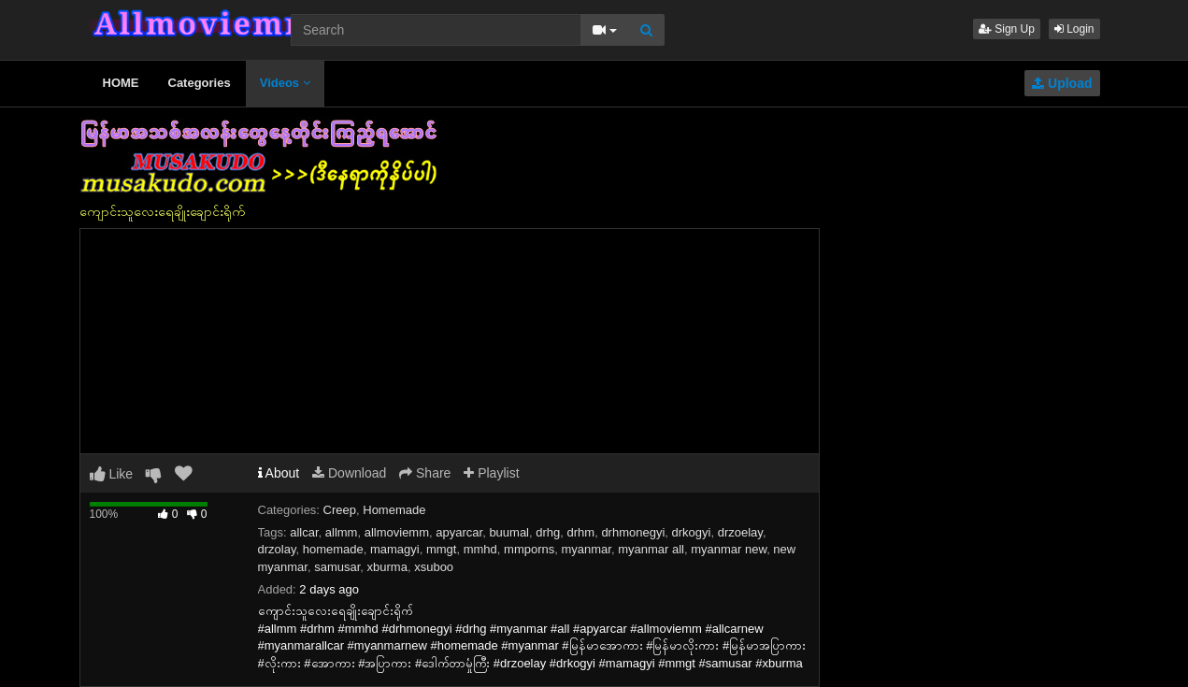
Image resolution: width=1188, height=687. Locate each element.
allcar (304, 532)
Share (425, 472)
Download (349, 472)
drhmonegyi (633, 532)
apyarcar (459, 532)
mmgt (441, 549)
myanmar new (728, 549)
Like (112, 473)
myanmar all (651, 549)
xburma (387, 567)
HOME (121, 83)
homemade (333, 549)
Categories (199, 83)
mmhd (480, 549)
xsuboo (433, 567)
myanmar (585, 549)
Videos (285, 83)
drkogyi (691, 532)
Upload (1062, 83)
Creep (339, 510)
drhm (581, 532)
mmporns (529, 549)
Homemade (394, 510)
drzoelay (740, 532)
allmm (341, 532)
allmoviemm (397, 532)
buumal (509, 532)
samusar (337, 567)
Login (1074, 29)
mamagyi (395, 549)
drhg (548, 532)
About (279, 472)
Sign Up (1007, 29)
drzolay (277, 549)
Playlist (491, 472)
